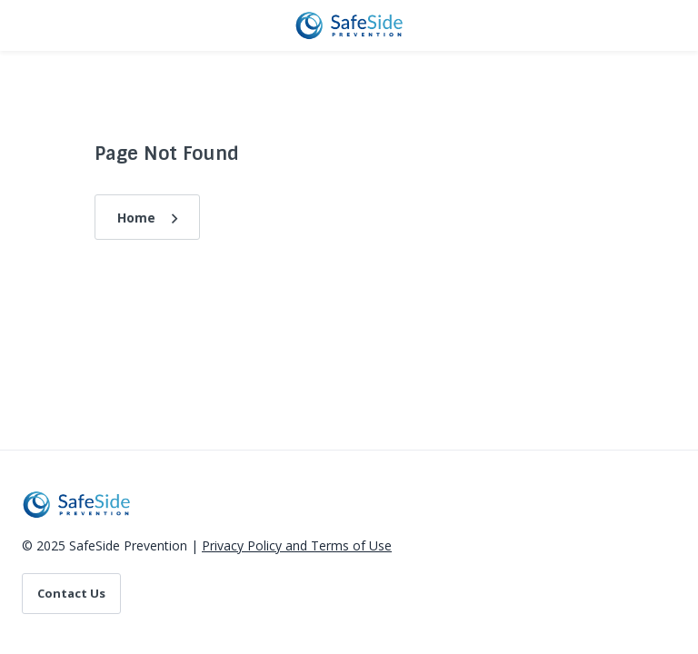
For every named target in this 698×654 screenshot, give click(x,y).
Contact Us (71, 593)
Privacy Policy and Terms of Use (297, 545)
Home (136, 217)
